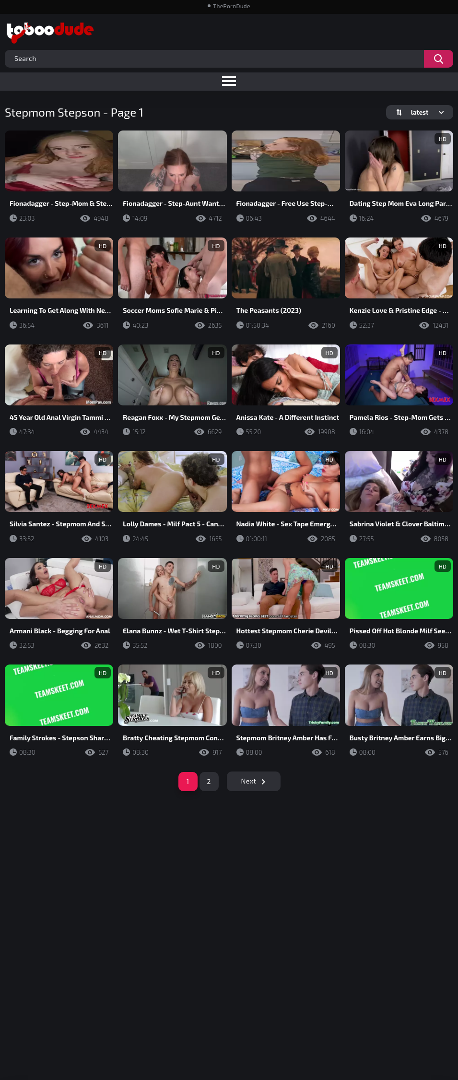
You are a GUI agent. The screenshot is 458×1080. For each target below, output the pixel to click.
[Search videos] (438, 59)
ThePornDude (231, 5)
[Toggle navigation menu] (229, 81)
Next (249, 781)
